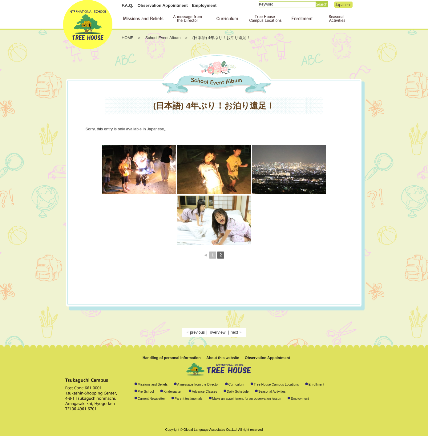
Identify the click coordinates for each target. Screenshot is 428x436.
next (234, 332)
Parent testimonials (189, 398)
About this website (222, 358)
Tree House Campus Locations (276, 384)
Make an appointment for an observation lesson (246, 398)
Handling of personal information (172, 358)
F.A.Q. (127, 5)
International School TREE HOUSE (87, 24)
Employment (204, 5)
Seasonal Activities (272, 391)
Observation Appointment (162, 5)
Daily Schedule (237, 391)
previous (197, 332)
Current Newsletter (151, 398)
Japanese (343, 5)
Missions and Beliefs (153, 384)
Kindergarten (173, 391)
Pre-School (146, 391)
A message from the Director (198, 384)
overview (218, 332)
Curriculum (236, 384)
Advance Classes (204, 391)
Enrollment (316, 384)
